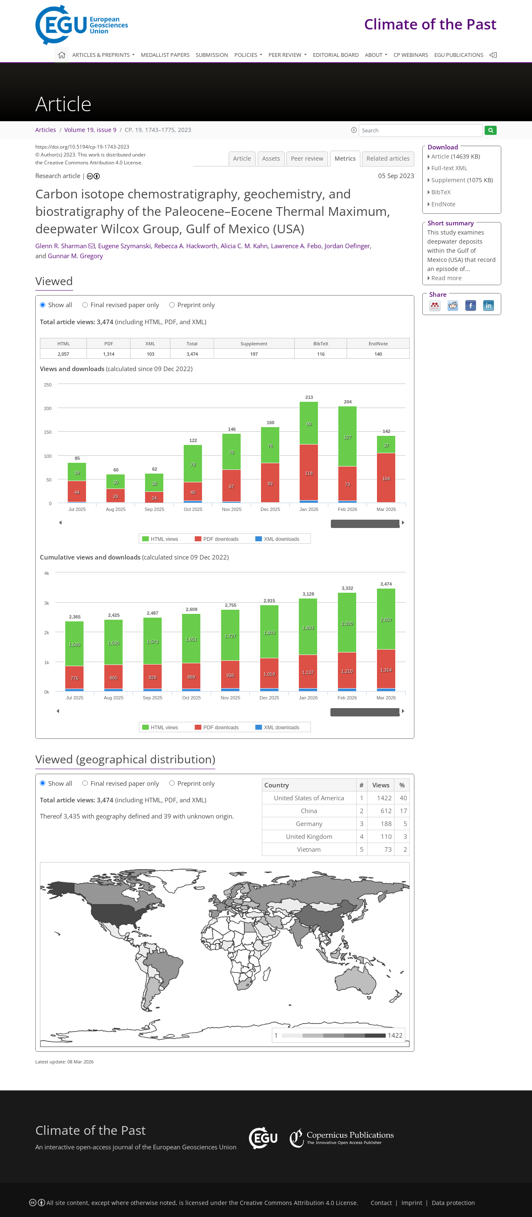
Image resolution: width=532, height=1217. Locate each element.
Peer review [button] (285, 55)
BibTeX (441, 192)
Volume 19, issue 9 (90, 130)
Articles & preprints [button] (101, 55)
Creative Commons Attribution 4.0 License (298, 1203)
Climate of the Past (430, 24)
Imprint (411, 1203)
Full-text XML (449, 168)
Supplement (448, 180)
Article (242, 158)
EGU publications (458, 55)
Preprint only (192, 305)
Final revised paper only (120, 305)
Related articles (388, 158)
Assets (271, 158)
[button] (354, 130)
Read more (446, 278)
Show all (56, 305)
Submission (212, 55)
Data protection (453, 1203)
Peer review (307, 158)
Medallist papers (165, 55)
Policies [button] (246, 55)
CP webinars (411, 55)
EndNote (443, 204)
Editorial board (336, 55)
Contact (381, 1203)
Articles (45, 130)
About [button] (374, 55)
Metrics (345, 158)
